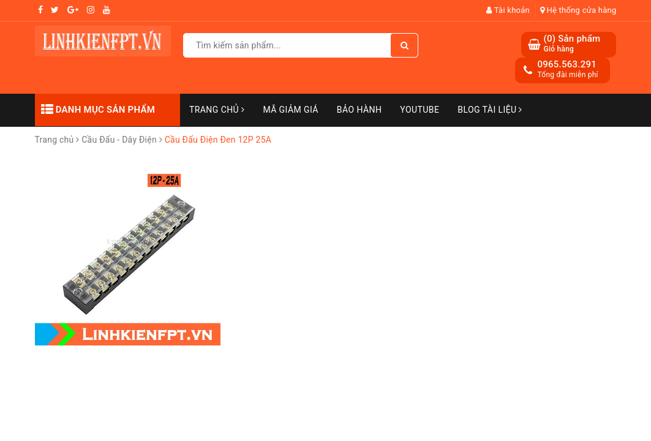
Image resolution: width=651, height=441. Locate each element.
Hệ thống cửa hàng (578, 10)
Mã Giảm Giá (290, 110)
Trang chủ (216, 110)
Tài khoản (508, 10)
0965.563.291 (566, 64)
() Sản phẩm (571, 44)
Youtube (419, 110)
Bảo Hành (359, 110)
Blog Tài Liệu (489, 110)
